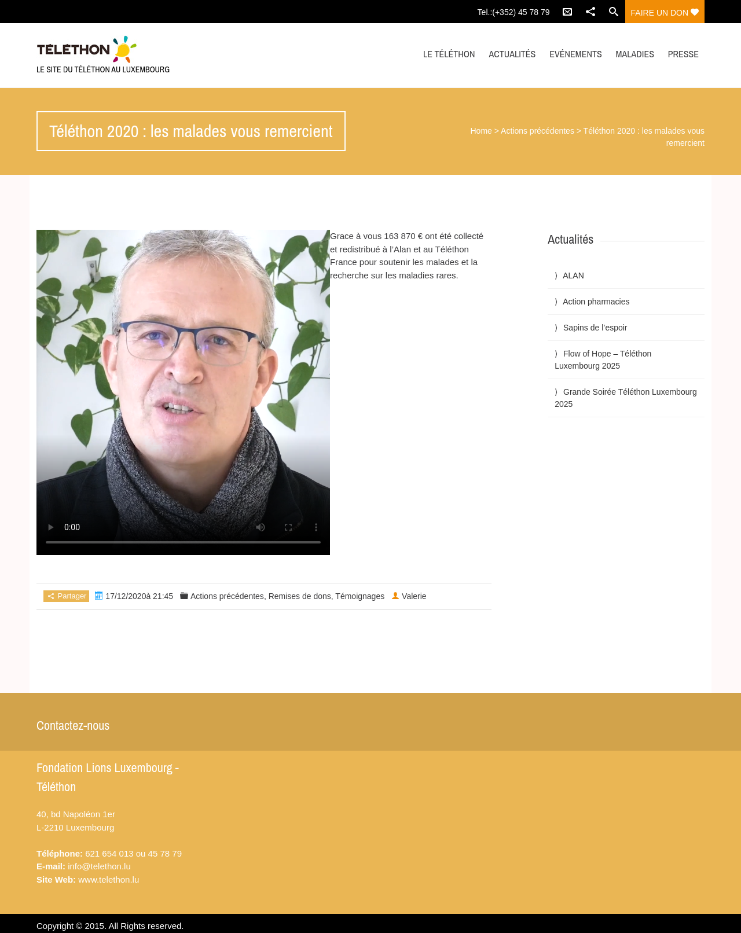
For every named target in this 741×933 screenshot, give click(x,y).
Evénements (575, 53)
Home (481, 130)
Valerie (414, 596)
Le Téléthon (449, 53)
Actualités (512, 53)
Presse (683, 53)
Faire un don (665, 12)
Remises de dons (300, 596)
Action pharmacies (596, 301)
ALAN (573, 275)
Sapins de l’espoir (595, 327)
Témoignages (359, 596)
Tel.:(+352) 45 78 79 (514, 12)
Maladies (635, 53)
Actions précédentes (537, 130)
